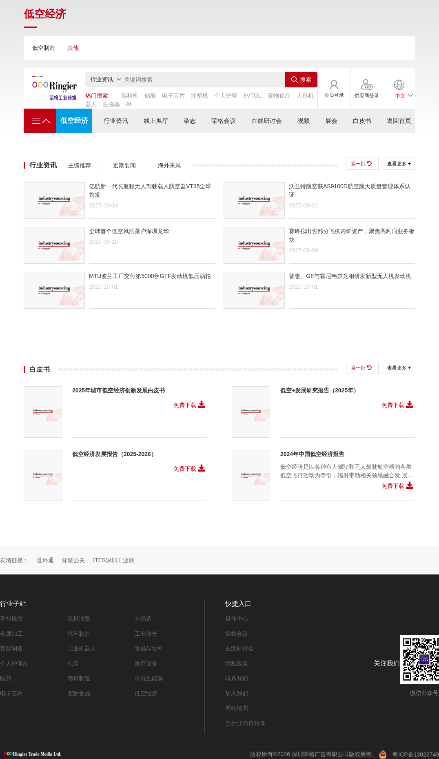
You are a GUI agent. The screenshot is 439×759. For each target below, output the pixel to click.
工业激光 (146, 631)
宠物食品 (78, 690)
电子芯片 (11, 690)
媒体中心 (236, 616)
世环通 (45, 557)
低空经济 (73, 120)
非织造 (143, 616)
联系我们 (236, 675)
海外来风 (169, 165)
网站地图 (236, 704)
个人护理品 (14, 660)
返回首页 (399, 121)
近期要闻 (124, 165)
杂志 (189, 121)
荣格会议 (223, 121)
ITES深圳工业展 (113, 557)
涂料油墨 (78, 616)
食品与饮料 (149, 646)
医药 (5, 675)
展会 (331, 121)
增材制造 (78, 675)
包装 (73, 660)
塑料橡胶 (11, 616)
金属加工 (11, 631)
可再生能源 (149, 675)
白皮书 (362, 121)
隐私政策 (236, 660)
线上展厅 (155, 121)
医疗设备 (146, 660)
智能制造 (11, 646)
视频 (303, 121)
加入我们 (236, 690)
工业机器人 (81, 646)
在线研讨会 (266, 121)
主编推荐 (79, 165)
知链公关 (73, 557)
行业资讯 (115, 121)
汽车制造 (78, 631)
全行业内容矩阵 (245, 719)
